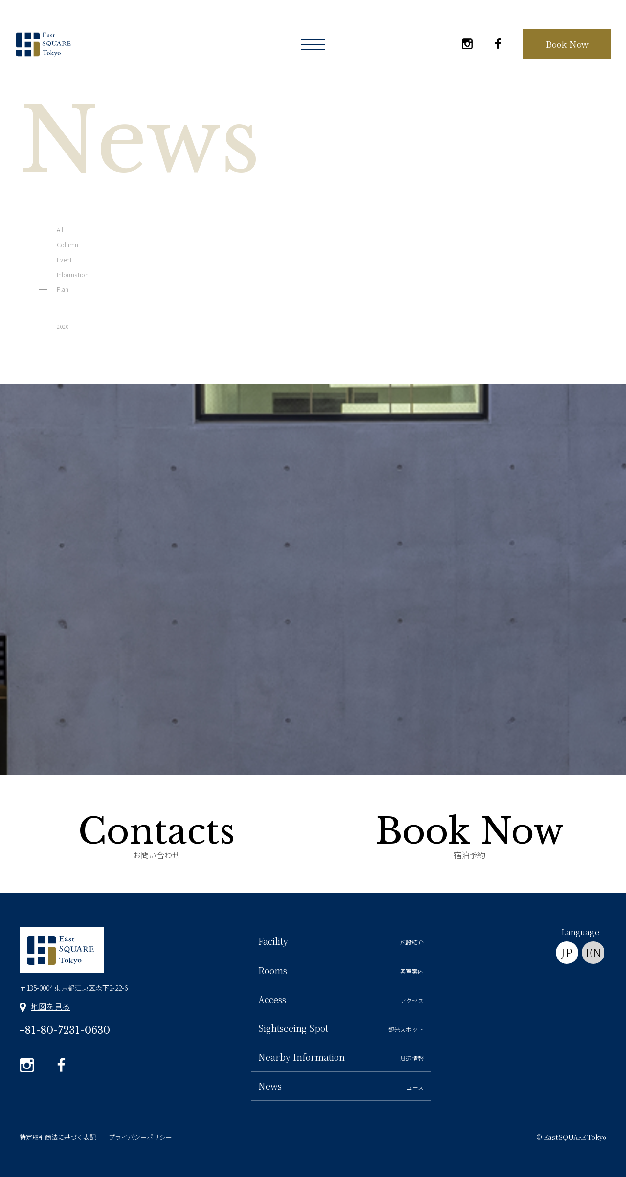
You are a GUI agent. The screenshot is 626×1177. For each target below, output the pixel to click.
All (60, 229)
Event (64, 259)
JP (567, 952)
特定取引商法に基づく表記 (58, 1137)
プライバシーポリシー (140, 1137)
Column (67, 244)
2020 (62, 326)
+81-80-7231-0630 (65, 1030)
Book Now (567, 44)
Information (73, 274)
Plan (62, 289)
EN (593, 952)
